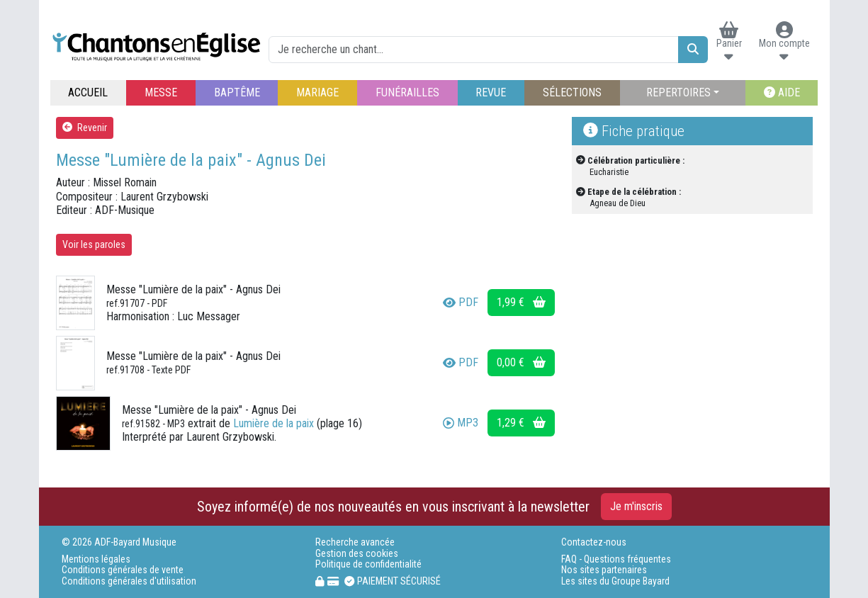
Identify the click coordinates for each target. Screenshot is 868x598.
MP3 (460, 422)
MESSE (161, 92)
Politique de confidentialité (368, 564)
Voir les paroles (93, 244)
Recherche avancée (355, 542)
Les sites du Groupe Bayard (615, 581)
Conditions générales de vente (123, 570)
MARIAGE (317, 92)
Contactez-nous (593, 542)
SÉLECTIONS (572, 92)
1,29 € (521, 422)
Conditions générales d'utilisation (129, 581)
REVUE (490, 92)
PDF (460, 302)
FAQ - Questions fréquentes (616, 559)
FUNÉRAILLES (407, 92)
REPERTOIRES (678, 92)
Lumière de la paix (273, 423)
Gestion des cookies (356, 553)
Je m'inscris (636, 506)
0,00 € (521, 362)
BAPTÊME (237, 92)
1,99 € (521, 302)
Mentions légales (96, 559)
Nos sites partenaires (604, 570)
